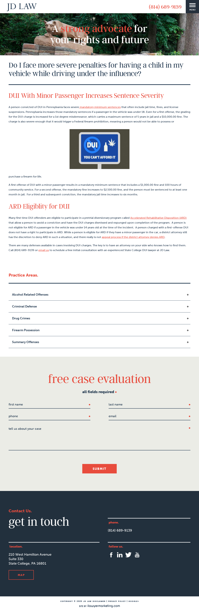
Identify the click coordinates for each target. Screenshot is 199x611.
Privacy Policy (117, 601)
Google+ (133, 601)
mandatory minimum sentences (100, 107)
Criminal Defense (24, 306)
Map (21, 574)
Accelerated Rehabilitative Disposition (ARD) (158, 217)
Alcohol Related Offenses (30, 294)
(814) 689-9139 (165, 6)
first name (16, 404)
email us (43, 250)
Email (112, 416)
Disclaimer (99, 601)
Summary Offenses (25, 342)
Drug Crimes (21, 318)
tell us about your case (25, 428)
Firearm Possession (26, 330)
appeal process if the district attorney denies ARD (133, 237)
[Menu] (192, 6)
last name (116, 404)
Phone (13, 416)
